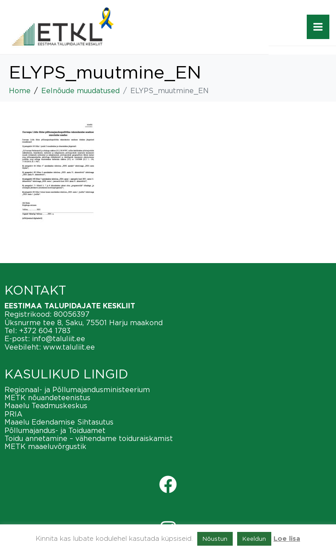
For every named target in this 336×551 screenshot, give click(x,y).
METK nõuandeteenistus (47, 397)
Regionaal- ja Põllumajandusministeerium (77, 390)
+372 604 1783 (44, 331)
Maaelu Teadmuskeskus (45, 405)
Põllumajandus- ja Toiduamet (54, 430)
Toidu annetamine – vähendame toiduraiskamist (88, 438)
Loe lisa (286, 538)
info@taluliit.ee (58, 338)
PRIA (13, 414)
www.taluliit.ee (69, 347)
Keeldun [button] (254, 538)
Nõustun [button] (215, 538)
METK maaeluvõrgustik (45, 446)
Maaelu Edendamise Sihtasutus (58, 422)
